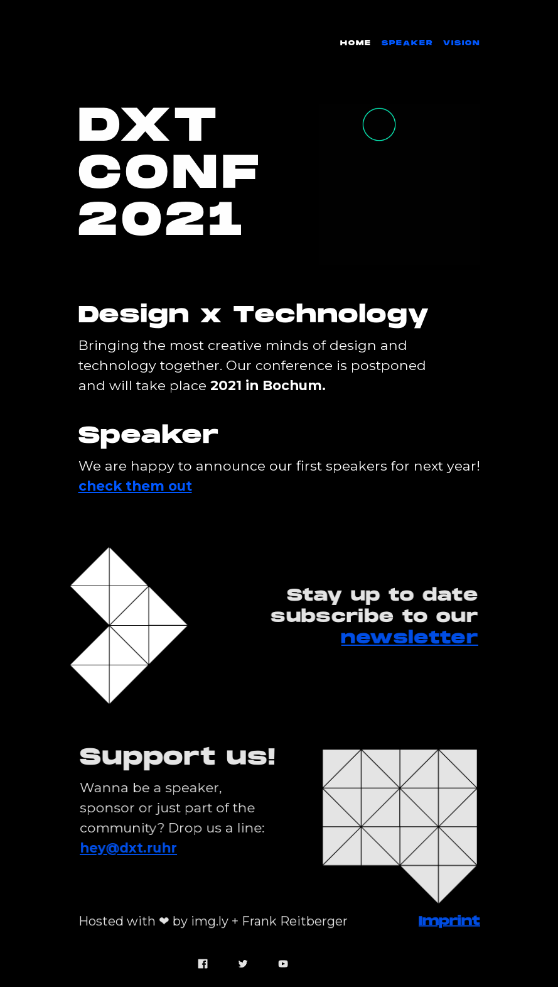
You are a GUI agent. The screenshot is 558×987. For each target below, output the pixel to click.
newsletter (408, 638)
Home (356, 43)
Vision (461, 43)
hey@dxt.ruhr (129, 847)
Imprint (449, 916)
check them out (135, 485)
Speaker (407, 43)
